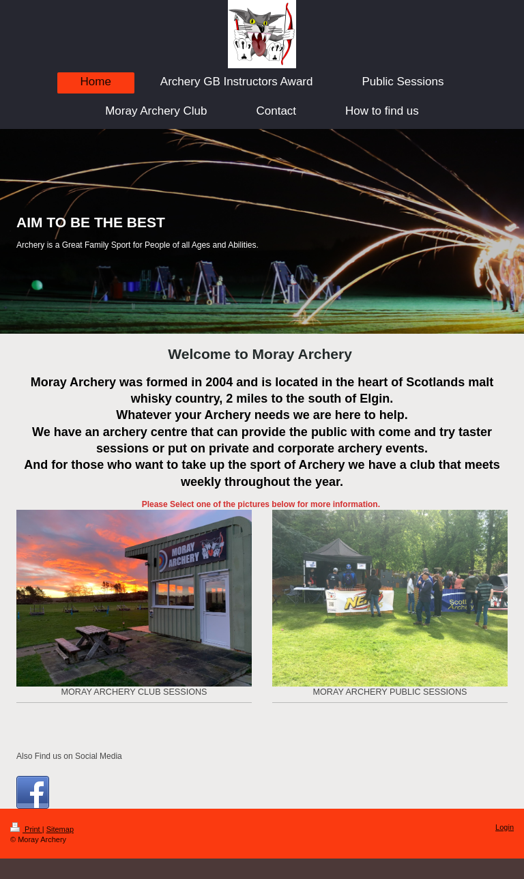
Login (504, 827)
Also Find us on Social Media (69, 756)
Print (26, 829)
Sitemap (60, 829)
